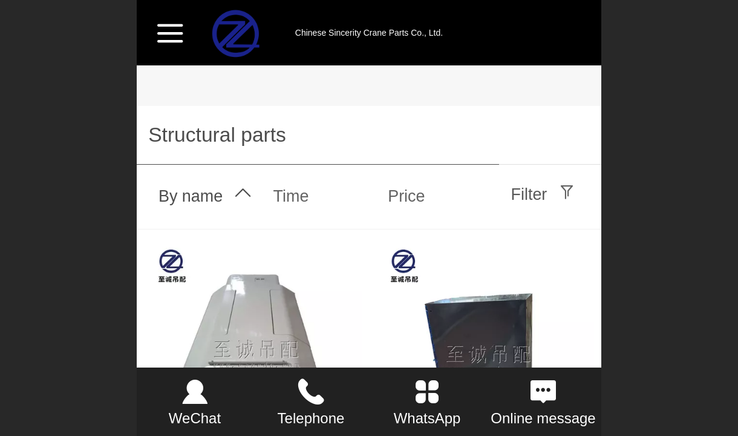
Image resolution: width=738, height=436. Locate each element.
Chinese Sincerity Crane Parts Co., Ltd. (369, 33)
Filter (529, 194)
